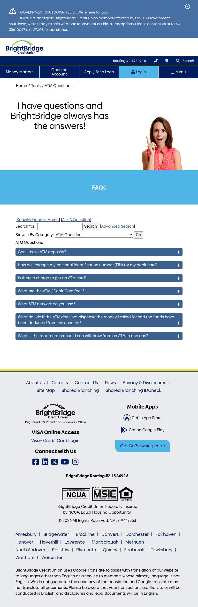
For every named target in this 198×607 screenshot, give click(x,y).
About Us (35, 383)
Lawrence (75, 542)
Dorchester (137, 534)
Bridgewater (56, 534)
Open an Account (59, 72)
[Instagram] (75, 462)
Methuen (134, 542)
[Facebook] (35, 462)
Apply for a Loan (99, 72)
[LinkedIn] (45, 462)
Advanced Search (117, 226)
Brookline (85, 534)
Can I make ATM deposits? (42, 252)
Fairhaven (165, 534)
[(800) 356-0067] (156, 60)
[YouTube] (65, 462)
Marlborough (105, 542)
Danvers (110, 534)
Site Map (46, 390)
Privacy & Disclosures (144, 383)
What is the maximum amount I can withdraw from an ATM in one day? (83, 336)
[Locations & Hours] (166, 60)
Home (21, 85)
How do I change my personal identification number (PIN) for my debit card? (87, 265)
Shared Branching (80, 390)
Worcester (51, 557)
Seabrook (134, 550)
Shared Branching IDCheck (133, 390)
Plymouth (86, 550)
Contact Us (86, 383)
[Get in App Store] (143, 418)
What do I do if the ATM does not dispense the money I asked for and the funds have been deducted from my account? (96, 320)
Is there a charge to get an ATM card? (52, 278)
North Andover (30, 550)
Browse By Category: (34, 234)
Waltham (25, 557)
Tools (36, 85)
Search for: (25, 226)
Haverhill (49, 542)
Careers (60, 383)
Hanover (24, 542)
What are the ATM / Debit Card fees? (51, 291)
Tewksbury (162, 550)
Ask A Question (76, 220)
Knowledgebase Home (38, 220)
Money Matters (19, 72)
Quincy (110, 550)
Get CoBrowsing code (142, 446)
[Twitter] (54, 462)
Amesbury (26, 534)
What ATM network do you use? (46, 304)
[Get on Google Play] (143, 430)
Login (138, 72)
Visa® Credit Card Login (55, 440)
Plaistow (60, 550)
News (110, 383)
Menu (178, 72)
